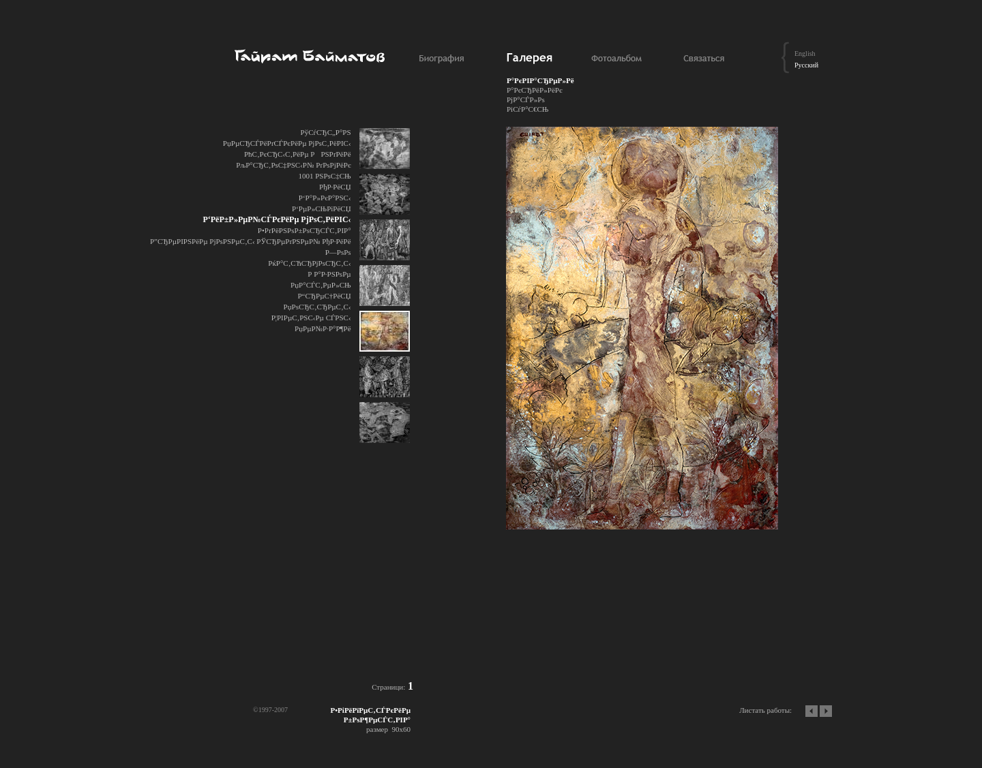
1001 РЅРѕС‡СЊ (324, 176)
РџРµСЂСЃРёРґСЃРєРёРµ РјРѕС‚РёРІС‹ (287, 143)
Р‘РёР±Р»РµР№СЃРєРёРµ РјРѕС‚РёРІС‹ (277, 219)
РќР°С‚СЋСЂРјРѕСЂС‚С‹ (309, 263)
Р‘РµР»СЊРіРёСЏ (321, 208)
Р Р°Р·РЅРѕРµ (329, 274)
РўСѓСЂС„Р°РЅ (326, 132)
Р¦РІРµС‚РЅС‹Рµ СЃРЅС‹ (311, 317)
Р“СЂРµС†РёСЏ (324, 296)
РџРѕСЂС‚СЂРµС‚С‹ (317, 307)
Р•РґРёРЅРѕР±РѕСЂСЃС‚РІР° (304, 230)
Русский (806, 65)
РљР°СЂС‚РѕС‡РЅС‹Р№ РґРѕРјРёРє (293, 165)
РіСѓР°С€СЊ (527, 109)
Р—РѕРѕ (338, 252)
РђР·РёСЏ (335, 187)
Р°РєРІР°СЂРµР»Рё (540, 80)
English (805, 53)
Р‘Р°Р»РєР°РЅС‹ (325, 198)
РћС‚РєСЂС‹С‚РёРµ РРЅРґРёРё (297, 154)
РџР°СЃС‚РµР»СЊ (321, 285)
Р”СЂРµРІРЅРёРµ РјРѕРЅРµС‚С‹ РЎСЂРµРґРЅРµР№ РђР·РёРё (250, 241)
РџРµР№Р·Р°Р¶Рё (323, 328)
